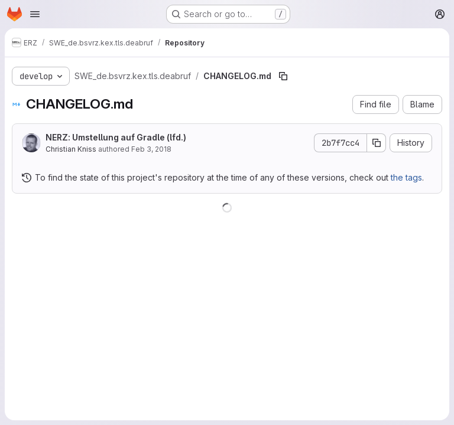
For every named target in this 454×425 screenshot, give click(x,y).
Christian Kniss (71, 149)
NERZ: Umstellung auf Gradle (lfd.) (116, 137)
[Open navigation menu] (34, 14)
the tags (406, 177)
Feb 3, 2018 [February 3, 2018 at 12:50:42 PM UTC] (151, 149)
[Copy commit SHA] (376, 142)
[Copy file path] (283, 76)
